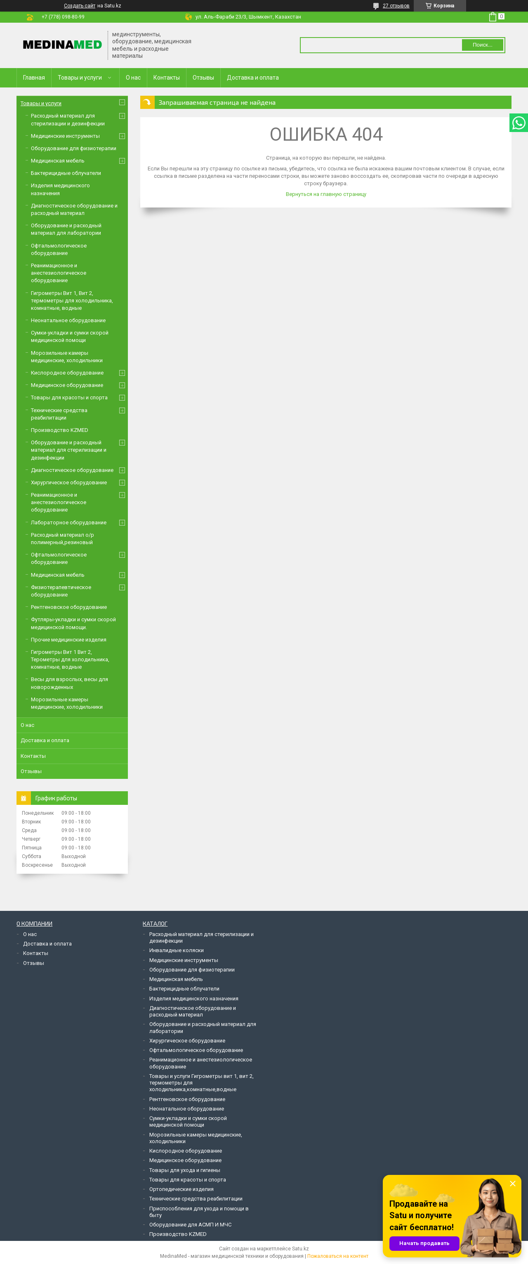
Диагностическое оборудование (72, 470)
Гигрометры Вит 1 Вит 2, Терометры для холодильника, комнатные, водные (70, 659)
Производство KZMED (59, 430)
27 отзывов (396, 6)
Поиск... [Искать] (483, 45)
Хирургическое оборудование (69, 482)
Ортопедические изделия (181, 1189)
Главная (34, 77)
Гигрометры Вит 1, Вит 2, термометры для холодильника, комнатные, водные (72, 300)
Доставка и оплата (253, 77)
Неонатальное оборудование (68, 320)
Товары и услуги (80, 77)
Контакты (166, 77)
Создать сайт (79, 6)
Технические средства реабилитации (196, 1199)
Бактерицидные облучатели (66, 173)
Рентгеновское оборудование (69, 607)
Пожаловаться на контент (337, 1256)
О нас (133, 77)
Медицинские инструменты (65, 136)
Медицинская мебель (58, 161)
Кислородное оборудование (67, 373)
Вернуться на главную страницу (326, 194)
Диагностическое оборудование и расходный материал (192, 1011)
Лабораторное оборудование (68, 522)
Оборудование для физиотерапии (73, 148)
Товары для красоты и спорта (69, 397)
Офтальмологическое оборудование (196, 1050)
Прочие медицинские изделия (68, 640)
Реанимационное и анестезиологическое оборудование (58, 272)
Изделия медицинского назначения (193, 998)
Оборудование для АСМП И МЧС (190, 1225)
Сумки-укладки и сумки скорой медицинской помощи (188, 1121)
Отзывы (203, 77)
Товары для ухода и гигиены (184, 1170)
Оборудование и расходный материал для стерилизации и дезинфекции (68, 449)
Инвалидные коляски (176, 950)
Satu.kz (300, 1249)
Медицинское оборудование (67, 385)
